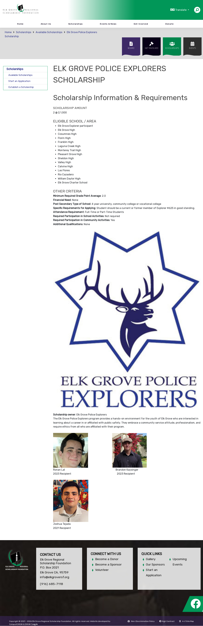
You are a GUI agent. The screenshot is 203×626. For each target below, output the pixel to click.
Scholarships (75, 24)
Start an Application (19, 81)
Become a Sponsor (108, 564)
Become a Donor (106, 559)
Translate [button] (181, 9)
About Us (46, 24)
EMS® (28, 624)
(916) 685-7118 (51, 584)
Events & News (108, 24)
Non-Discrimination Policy (141, 621)
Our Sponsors (155, 564)
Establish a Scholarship (21, 87)
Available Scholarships (49, 32)
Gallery (150, 559)
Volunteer (102, 570)
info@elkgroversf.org (54, 577)
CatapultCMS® (16, 624)
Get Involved (141, 24)
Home (20, 24)
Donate (169, 24)
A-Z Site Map (186, 621)
